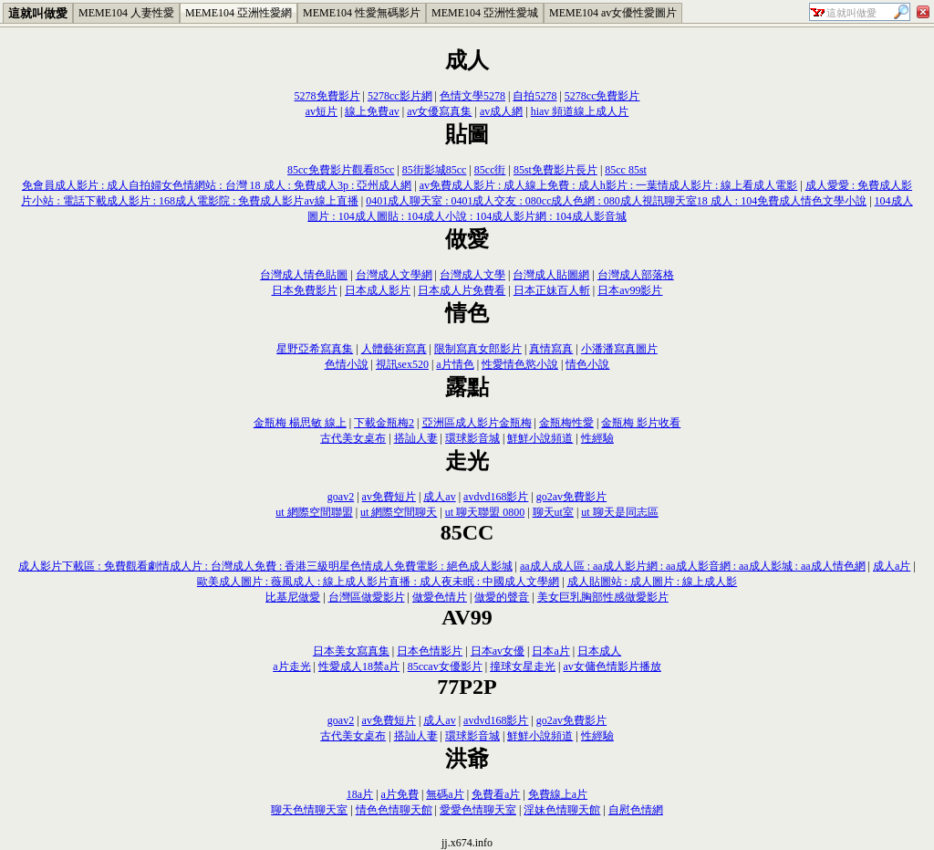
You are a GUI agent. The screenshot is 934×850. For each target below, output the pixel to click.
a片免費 (400, 794)
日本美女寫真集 (351, 651)
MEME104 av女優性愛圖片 (613, 12)
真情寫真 (551, 348)
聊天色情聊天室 (309, 809)
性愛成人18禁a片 (359, 666)
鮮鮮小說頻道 (540, 438)
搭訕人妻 (416, 438)
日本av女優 (497, 651)
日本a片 (550, 651)
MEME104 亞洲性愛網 (238, 12)
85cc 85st (626, 169)
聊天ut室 (553, 512)
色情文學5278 (472, 95)
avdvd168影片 (495, 496)
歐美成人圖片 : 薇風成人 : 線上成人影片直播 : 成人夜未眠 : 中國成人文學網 (378, 581)
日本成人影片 (377, 290)
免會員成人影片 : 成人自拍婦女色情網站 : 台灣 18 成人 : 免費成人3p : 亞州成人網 (216, 185)
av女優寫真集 (439, 111)
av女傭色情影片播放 (611, 666)
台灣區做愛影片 (366, 597)
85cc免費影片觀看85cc (340, 169)
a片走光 (291, 666)
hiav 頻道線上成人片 (580, 111)
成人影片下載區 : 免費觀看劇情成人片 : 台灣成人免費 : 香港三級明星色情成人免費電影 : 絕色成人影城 (265, 566)
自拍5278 (534, 95)
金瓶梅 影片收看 (640, 422)
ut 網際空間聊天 (398, 512)
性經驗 (597, 438)
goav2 (340, 496)
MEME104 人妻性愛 (126, 12)
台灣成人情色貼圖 (304, 274)
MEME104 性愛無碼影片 (361, 12)
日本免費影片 (304, 290)
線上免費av (372, 111)
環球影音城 (472, 438)
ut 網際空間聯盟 (313, 512)
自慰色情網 (635, 809)
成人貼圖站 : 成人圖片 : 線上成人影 (652, 581)
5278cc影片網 (400, 95)
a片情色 (454, 364)
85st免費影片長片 (555, 169)
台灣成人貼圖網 (551, 274)
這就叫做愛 (37, 13)
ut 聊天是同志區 (619, 512)
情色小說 (587, 364)
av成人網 (501, 111)
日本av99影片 (629, 290)
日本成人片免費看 (461, 290)
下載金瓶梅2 (384, 422)
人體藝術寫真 (394, 348)
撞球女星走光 (522, 666)
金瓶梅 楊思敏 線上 (300, 422)
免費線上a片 (557, 794)
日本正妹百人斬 (552, 290)
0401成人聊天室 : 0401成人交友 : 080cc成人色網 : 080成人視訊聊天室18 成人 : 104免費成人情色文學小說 (616, 200)
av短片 (321, 111)
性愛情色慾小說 (520, 364)
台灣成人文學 (472, 274)
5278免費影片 (327, 95)
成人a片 (891, 566)
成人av (439, 496)
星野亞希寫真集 (314, 348)
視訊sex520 (402, 364)
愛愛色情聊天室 (478, 809)
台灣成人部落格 (635, 274)
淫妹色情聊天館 (562, 809)
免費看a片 (496, 794)
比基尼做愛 (292, 597)
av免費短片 (389, 496)
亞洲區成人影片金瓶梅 (477, 422)
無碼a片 (444, 794)
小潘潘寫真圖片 (619, 348)
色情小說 (346, 364)
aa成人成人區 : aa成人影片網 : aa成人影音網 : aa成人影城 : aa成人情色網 (693, 566)
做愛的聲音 (501, 597)
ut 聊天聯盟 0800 (484, 512)
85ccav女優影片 (445, 666)
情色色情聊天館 (394, 809)
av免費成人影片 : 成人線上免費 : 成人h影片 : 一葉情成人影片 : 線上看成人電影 (609, 185)
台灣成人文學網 (394, 274)
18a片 (360, 794)
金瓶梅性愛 (566, 422)
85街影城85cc (434, 169)
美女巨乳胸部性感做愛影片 (603, 597)
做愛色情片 (439, 597)
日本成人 (599, 651)
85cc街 (490, 169)
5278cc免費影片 (602, 95)
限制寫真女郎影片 (478, 348)
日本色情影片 (429, 651)
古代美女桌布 (353, 438)
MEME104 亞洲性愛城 (484, 12)
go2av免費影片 (571, 496)
